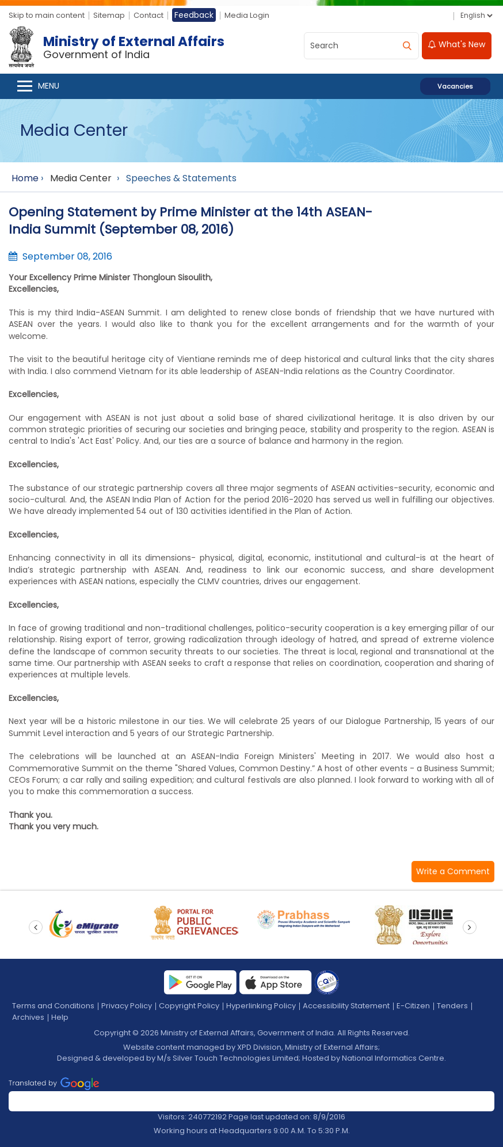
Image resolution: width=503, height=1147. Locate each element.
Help (59, 1017)
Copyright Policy (189, 1005)
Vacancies (455, 86)
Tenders (452, 1005)
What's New (456, 44)
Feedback (194, 15)
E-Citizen (413, 1005)
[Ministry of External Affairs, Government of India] (119, 47)
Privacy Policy (126, 1005)
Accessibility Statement (346, 1005)
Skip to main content (47, 15)
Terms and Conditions (53, 1005)
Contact (148, 15)
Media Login (246, 15)
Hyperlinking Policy (261, 1005)
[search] (407, 45)
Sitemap (109, 15)
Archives (28, 1017)
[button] (452, 871)
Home (25, 178)
